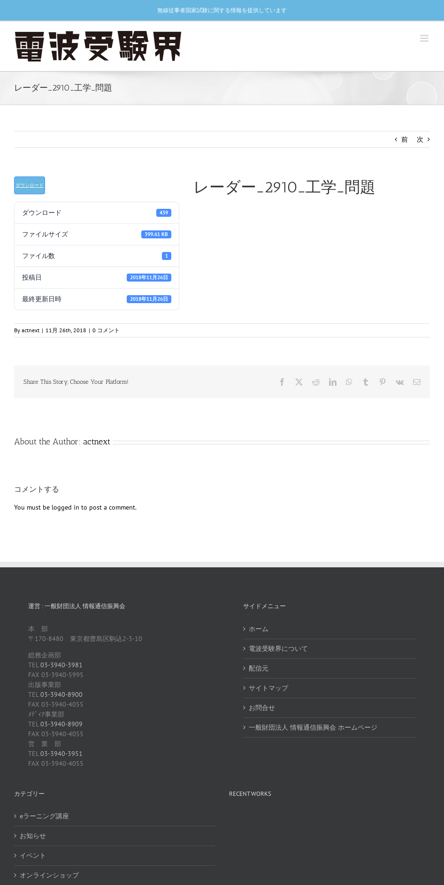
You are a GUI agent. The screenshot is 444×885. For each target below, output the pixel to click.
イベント (33, 855)
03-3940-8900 (61, 694)
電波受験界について (278, 648)
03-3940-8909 (61, 724)
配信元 (258, 668)
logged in (65, 507)
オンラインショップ (49, 875)
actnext (30, 330)
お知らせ (33, 836)
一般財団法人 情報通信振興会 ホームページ (313, 727)
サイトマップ (268, 688)
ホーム (258, 629)
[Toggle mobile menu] (425, 38)
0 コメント (106, 330)
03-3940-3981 (61, 665)
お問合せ (262, 707)
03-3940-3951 (61, 753)
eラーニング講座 (44, 816)
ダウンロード (29, 185)
